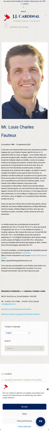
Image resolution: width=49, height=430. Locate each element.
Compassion (26, 253)
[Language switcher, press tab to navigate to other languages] (18, 332)
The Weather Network (32, 314)
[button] (45, 386)
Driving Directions (24, 309)
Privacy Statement (24, 426)
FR (40, 421)
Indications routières (9, 309)
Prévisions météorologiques (11, 314)
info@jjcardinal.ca (9, 304)
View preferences (24, 421)
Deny (24, 414)
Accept (24, 407)
